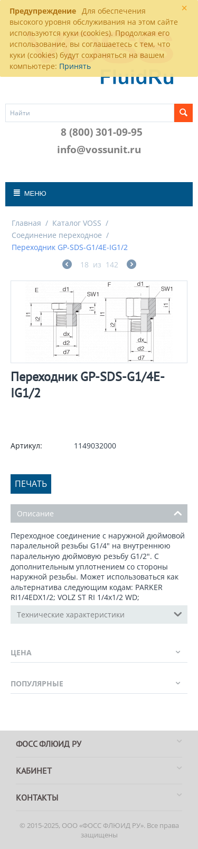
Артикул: (26, 446)
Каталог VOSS (76, 223)
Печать (31, 484)
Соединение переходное (57, 235)
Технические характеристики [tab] (99, 614)
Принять (75, 66)
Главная (26, 223)
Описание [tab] (99, 512)
